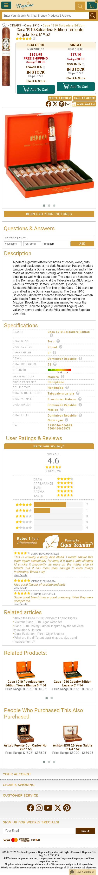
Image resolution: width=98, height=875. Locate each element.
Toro (54, 341)
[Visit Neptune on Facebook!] (31, 808)
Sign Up (85, 831)
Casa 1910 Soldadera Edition (69, 333)
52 (52, 364)
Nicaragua (58, 420)
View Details (20, 575)
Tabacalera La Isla (64, 393)
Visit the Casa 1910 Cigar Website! (38, 622)
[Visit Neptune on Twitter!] (58, 808)
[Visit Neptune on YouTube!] (48, 808)
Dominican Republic (65, 358)
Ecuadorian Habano (65, 399)
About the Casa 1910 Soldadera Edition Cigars (45, 618)
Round (55, 347)
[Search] (45, 15)
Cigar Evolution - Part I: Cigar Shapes (39, 634)
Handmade (58, 387)
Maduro (56, 376)
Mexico (56, 409)
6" (52, 353)
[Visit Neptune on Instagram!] (39, 808)
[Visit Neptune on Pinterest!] (67, 808)
